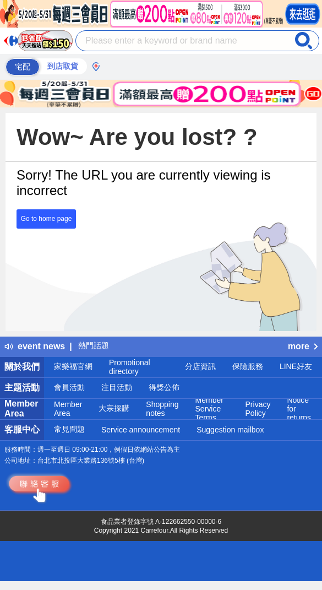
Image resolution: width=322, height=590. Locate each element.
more (303, 346)
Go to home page (46, 219)
